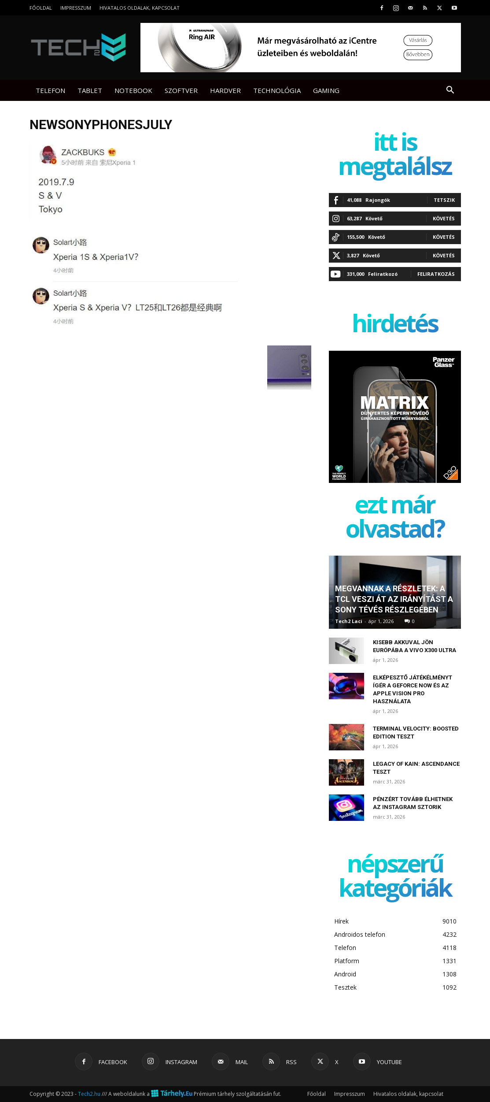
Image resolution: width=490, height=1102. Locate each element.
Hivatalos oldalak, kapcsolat (139, 7)
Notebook (133, 90)
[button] (450, 91)
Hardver (225, 90)
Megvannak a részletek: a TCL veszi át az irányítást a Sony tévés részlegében (394, 599)
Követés (444, 218)
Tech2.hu (89, 1094)
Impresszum (75, 7)
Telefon (50, 90)
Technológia (277, 90)
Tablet (89, 90)
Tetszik (444, 200)
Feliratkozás (436, 274)
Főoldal (40, 7)
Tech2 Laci (348, 621)
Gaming (326, 90)
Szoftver (181, 90)
